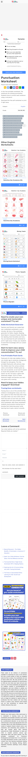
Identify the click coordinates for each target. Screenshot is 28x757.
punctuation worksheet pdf (11, 132)
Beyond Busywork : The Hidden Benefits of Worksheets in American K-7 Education (14, 551)
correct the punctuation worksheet (13, 116)
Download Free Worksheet (14, 72)
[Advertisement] (14, 15)
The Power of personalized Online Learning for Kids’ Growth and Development (13, 574)
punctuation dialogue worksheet (12, 125)
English (23, 106)
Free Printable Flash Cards (12, 356)
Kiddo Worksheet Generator (12, 325)
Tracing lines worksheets (11, 388)
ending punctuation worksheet (12, 120)
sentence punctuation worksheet (12, 134)
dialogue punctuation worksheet (12, 118)
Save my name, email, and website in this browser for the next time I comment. (13, 468)
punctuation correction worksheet (13, 123)
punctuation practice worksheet (12, 127)
